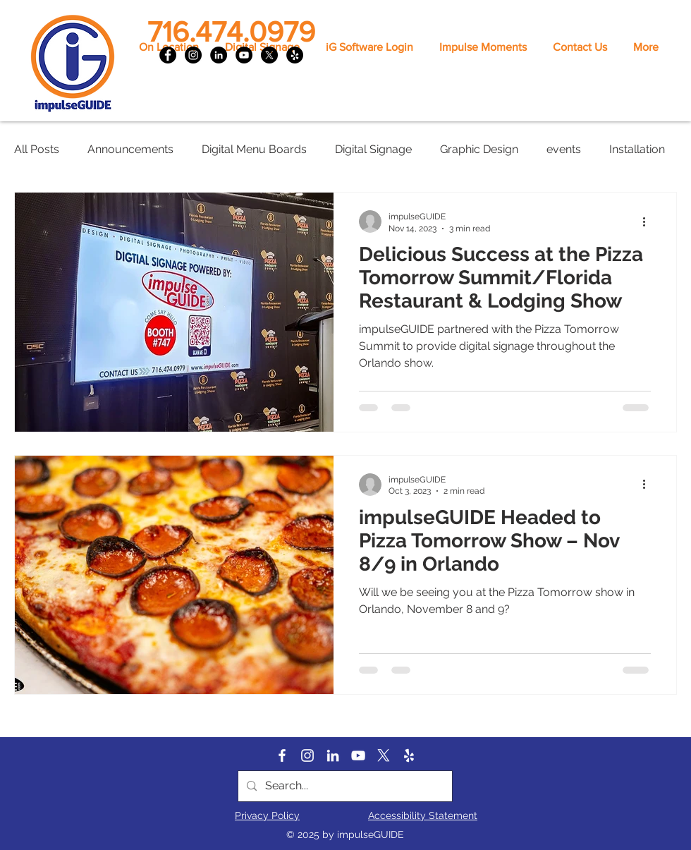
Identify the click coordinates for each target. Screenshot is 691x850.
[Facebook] (167, 55)
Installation (637, 149)
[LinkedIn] (218, 55)
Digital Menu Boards (254, 149)
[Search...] (343, 786)
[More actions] (648, 221)
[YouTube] (244, 55)
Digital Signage (373, 149)
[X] (269, 55)
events (563, 149)
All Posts (36, 149)
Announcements (130, 149)
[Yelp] (294, 55)
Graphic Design (479, 149)
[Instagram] (193, 55)
